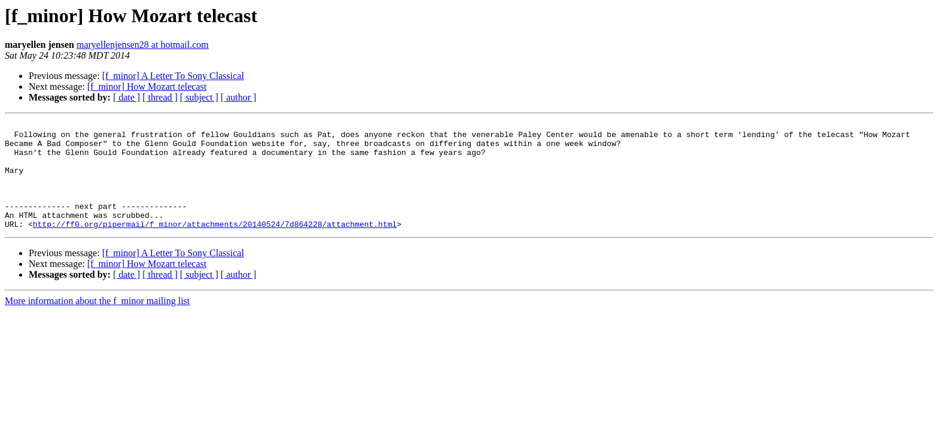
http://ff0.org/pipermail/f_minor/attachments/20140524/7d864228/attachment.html (215, 245)
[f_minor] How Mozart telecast (146, 86)
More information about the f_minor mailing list (97, 322)
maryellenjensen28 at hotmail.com (143, 45)
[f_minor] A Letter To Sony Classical (173, 76)
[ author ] (239, 97)
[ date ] (126, 97)
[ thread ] (160, 97)
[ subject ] (199, 97)
